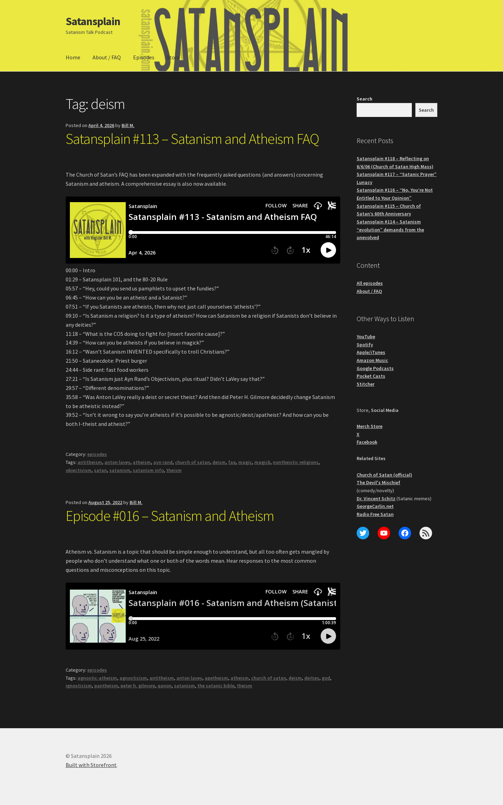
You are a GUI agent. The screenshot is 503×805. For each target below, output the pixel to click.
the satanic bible (215, 685)
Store (173, 57)
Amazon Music (372, 360)
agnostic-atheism (97, 678)
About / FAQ (107, 57)
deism (219, 462)
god (326, 678)
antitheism (90, 462)
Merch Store (369, 426)
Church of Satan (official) (384, 475)
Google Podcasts (375, 368)
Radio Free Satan (375, 514)
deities (311, 678)
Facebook (367, 442)
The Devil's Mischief (378, 482)
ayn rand (163, 462)
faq (232, 462)
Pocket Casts (371, 376)
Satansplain (93, 21)
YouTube (366, 336)
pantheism (106, 685)
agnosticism (133, 678)
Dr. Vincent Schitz (376, 498)
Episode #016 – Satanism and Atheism (170, 516)
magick (262, 462)
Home (73, 57)
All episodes (370, 283)
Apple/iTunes (371, 352)
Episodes (143, 57)
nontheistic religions (296, 462)
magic (245, 462)
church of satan (192, 462)
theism (174, 470)
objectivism (79, 470)
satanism (119, 470)
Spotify (365, 344)
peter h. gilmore (138, 685)
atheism (142, 462)
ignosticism (79, 685)
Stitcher (365, 384)
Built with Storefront (91, 764)
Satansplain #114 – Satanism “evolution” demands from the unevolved (390, 230)
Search (364, 99)
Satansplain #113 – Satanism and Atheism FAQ (192, 139)
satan (100, 470)
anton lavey (117, 462)
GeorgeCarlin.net (375, 506)
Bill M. (128, 125)
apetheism (216, 678)
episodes (97, 454)
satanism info (148, 470)
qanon (165, 685)
